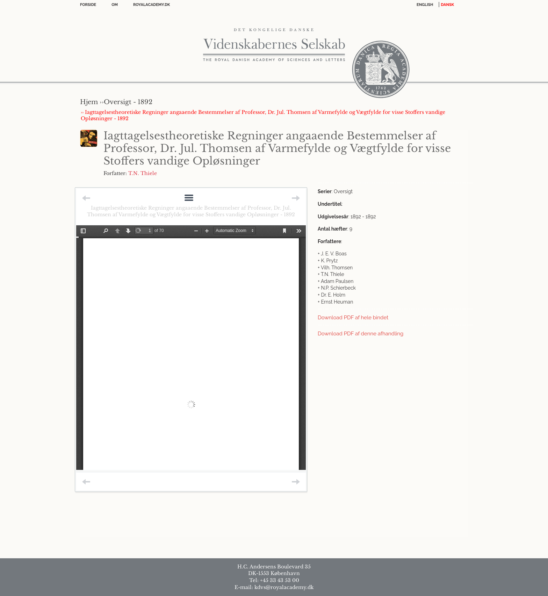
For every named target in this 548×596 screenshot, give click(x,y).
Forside (88, 4)
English (425, 4)
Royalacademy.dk (151, 4)
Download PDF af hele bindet (353, 317)
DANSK (447, 4)
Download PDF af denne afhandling (360, 333)
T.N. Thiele (142, 173)
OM (114, 4)
